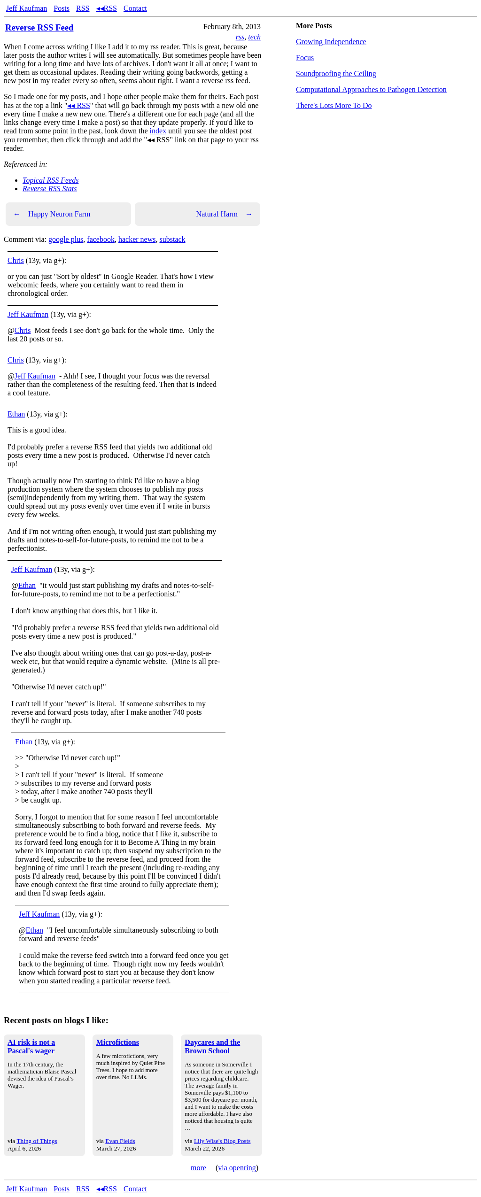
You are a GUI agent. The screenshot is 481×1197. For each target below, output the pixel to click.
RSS (82, 8)
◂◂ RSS (78, 105)
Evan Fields (120, 1140)
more (198, 1168)
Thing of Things (36, 1140)
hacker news (137, 239)
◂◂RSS (106, 8)
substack (172, 239)
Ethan (16, 414)
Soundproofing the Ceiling (336, 73)
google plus (65, 239)
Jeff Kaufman (26, 8)
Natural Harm (224, 214)
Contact (135, 8)
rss (240, 37)
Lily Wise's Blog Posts (222, 1140)
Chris (16, 260)
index (158, 131)
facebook (101, 239)
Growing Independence (331, 42)
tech (254, 37)
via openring (237, 1168)
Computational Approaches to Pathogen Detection (371, 89)
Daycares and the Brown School (212, 1046)
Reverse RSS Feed (39, 27)
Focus (305, 58)
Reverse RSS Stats (50, 189)
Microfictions (117, 1042)
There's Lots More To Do (334, 105)
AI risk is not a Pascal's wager (31, 1046)
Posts (62, 8)
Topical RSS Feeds (50, 180)
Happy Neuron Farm (51, 214)
